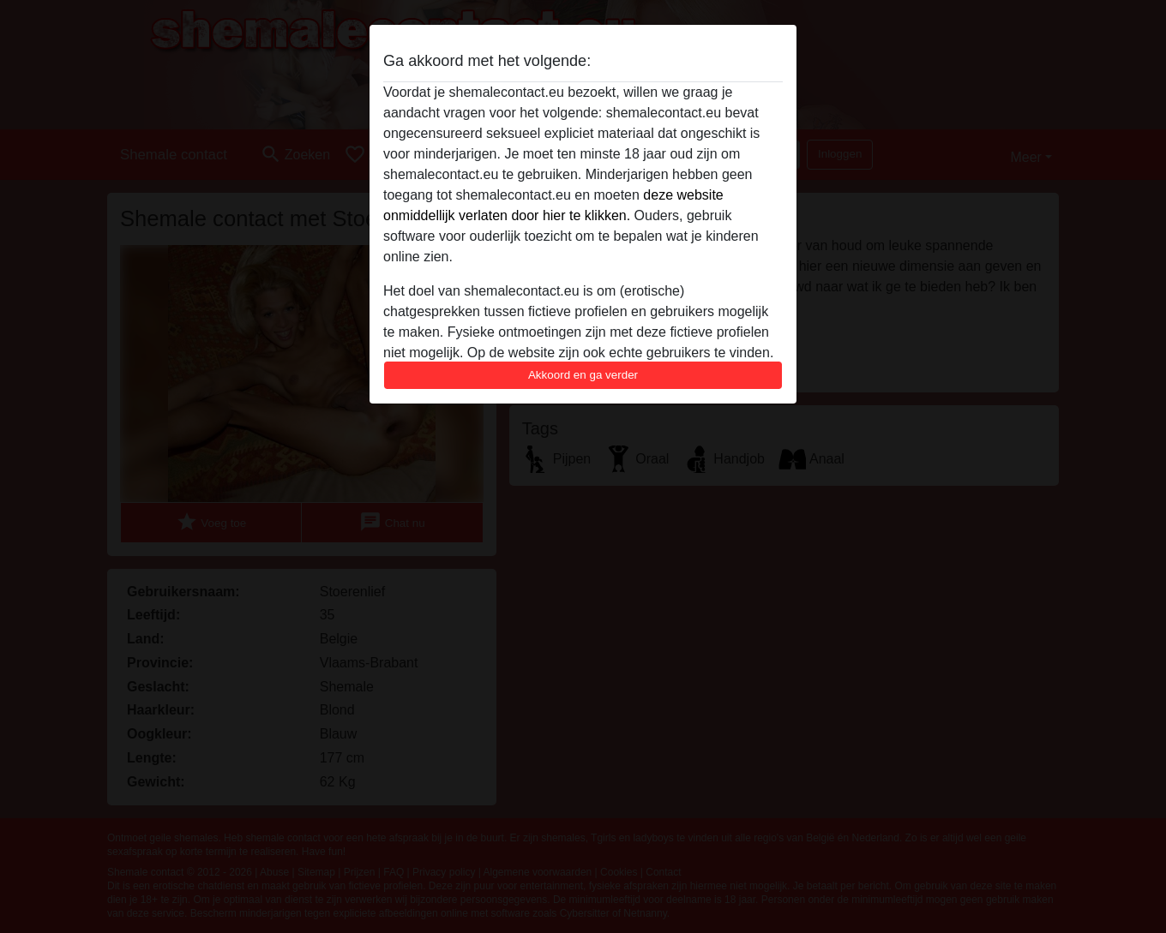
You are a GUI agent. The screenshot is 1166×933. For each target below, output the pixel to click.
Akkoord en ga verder (583, 374)
